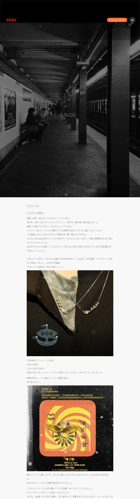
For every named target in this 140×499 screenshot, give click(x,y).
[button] (132, 20)
